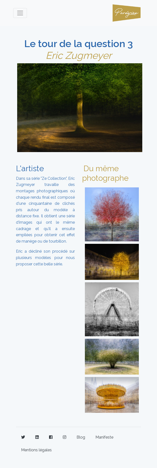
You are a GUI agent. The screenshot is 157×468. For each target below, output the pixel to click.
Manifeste (104, 437)
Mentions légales (36, 450)
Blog (81, 437)
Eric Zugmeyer (79, 55)
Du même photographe (105, 173)
